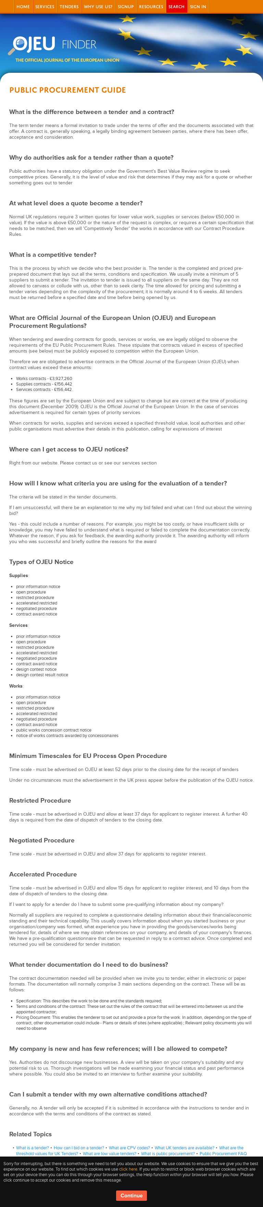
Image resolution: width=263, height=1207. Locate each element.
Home (23, 6)
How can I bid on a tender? (79, 1148)
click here (128, 1169)
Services (44, 6)
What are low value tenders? (109, 1154)
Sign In (198, 6)
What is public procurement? (168, 1154)
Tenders (69, 6)
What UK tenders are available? (184, 1148)
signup (126, 6)
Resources (151, 6)
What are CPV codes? (129, 1148)
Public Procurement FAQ (223, 1154)
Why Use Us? (98, 6)
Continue (132, 1195)
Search (176, 6)
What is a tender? (32, 1148)
